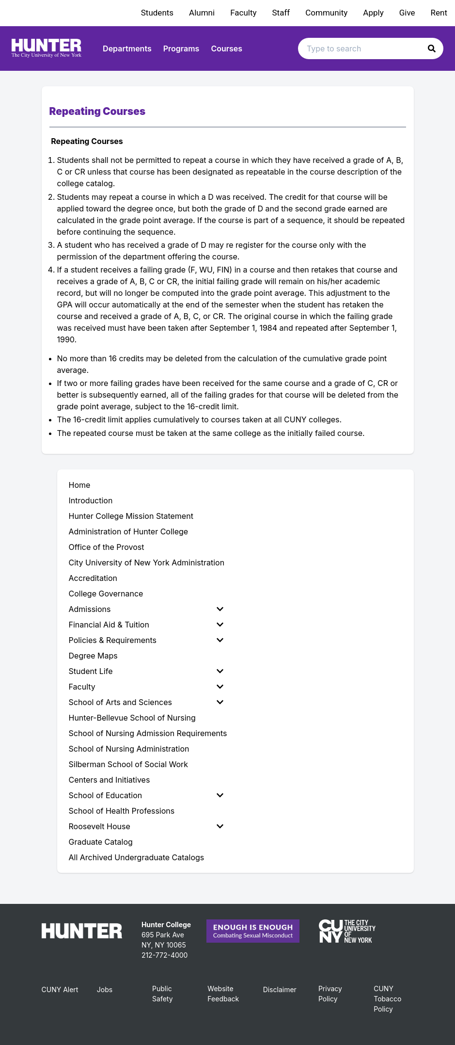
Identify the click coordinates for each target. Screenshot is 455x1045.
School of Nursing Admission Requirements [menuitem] (148, 733)
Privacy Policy (330, 993)
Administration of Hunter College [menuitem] (128, 531)
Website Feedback (223, 993)
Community (326, 12)
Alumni (202, 12)
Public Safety (162, 993)
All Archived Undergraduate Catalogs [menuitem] (136, 857)
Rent (439, 12)
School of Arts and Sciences (146, 702)
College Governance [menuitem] (106, 593)
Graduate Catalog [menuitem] (101, 842)
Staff (281, 12)
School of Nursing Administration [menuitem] (129, 749)
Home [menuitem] (80, 485)
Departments (127, 48)
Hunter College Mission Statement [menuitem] (131, 516)
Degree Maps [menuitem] (93, 655)
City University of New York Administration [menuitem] (147, 562)
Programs (181, 48)
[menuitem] (148, 609)
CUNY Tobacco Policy (387, 998)
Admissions (146, 609)
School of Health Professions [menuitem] (122, 811)
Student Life (146, 671)
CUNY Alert (60, 989)
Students (157, 12)
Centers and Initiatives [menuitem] (109, 780)
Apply (373, 12)
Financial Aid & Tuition (146, 624)
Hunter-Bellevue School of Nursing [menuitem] (132, 718)
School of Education (146, 795)
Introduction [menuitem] (91, 500)
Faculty (243, 12)
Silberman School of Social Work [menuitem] (128, 764)
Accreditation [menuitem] (93, 578)
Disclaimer (280, 989)
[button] (432, 48)
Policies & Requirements (146, 640)
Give (407, 12)
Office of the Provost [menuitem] (106, 547)
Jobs (104, 989)
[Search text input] (370, 48)
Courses (226, 48)
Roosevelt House (146, 826)
